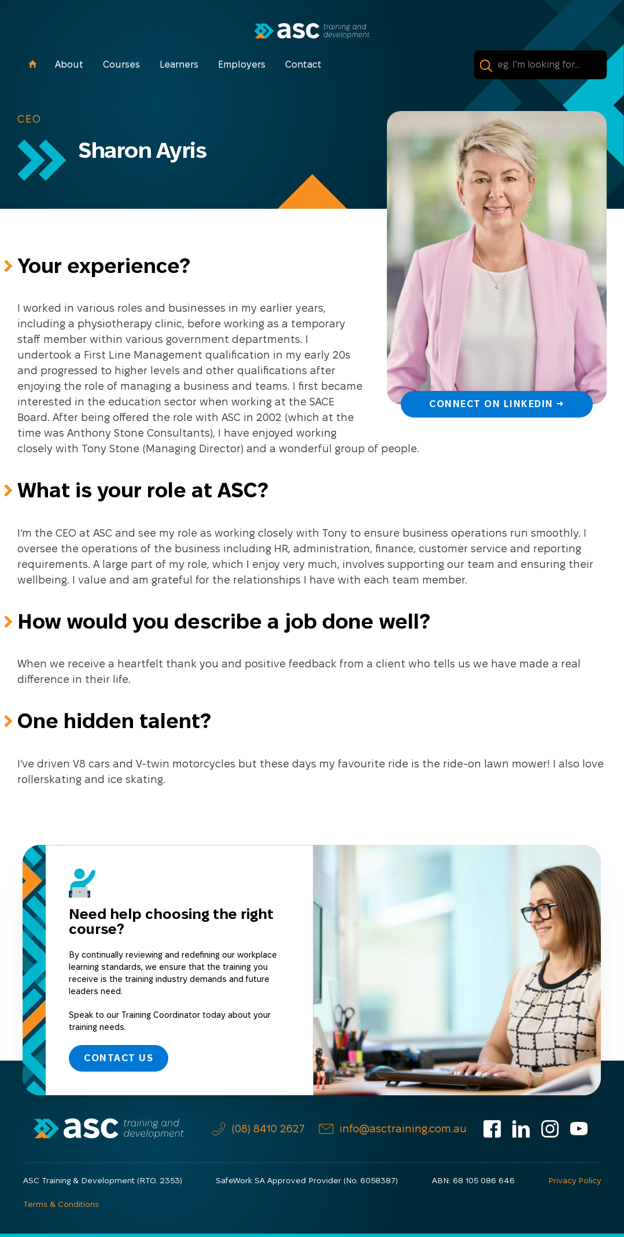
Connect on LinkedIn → (496, 404)
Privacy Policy (574, 1180)
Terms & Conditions (61, 1204)
